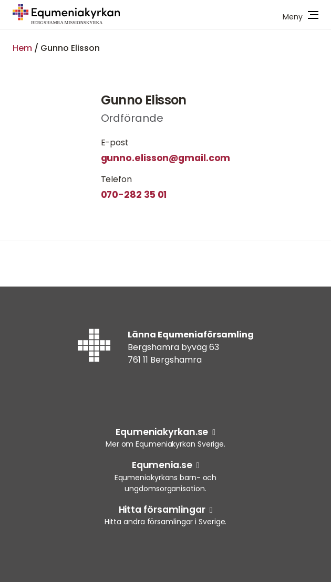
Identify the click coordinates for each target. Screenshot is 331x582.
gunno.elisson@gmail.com (166, 158)
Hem (22, 48)
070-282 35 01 (134, 194)
